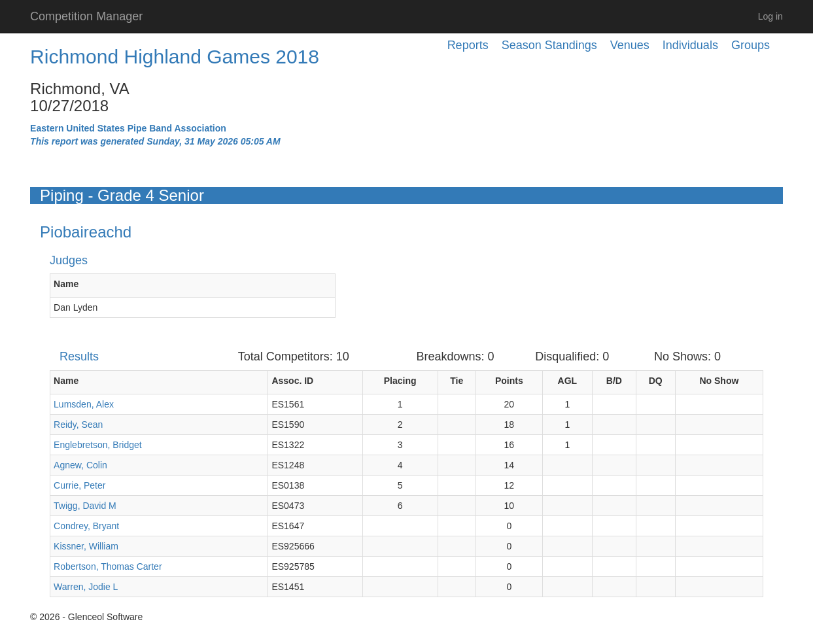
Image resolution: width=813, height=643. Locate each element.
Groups (750, 45)
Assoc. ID (292, 380)
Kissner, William (86, 546)
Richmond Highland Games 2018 (174, 56)
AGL (568, 380)
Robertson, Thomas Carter (108, 566)
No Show (718, 380)
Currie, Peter (79, 485)
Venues (629, 45)
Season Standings (549, 45)
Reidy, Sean (78, 424)
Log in (770, 16)
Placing (400, 380)
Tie (456, 380)
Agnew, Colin (80, 465)
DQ (656, 380)
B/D (614, 380)
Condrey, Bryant (86, 526)
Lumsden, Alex (84, 404)
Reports (468, 45)
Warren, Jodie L (86, 587)
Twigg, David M (85, 505)
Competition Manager (86, 16)
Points (509, 380)
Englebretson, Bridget (98, 445)
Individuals (690, 45)
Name (66, 284)
